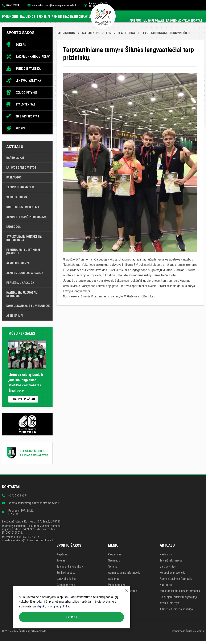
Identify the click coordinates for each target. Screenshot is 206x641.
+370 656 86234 (17, 495)
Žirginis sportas (27, 116)
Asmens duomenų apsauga (24, 273)
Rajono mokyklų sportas (184, 20)
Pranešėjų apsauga (20, 282)
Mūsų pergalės (153, 20)
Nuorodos (13, 226)
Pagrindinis (10, 16)
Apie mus (135, 20)
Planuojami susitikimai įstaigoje (23, 251)
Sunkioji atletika (28, 68)
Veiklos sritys (16, 197)
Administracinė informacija (72, 16)
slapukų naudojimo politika (53, 606)
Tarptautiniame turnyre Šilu (166, 33)
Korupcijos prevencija (22, 207)
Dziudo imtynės (26, 92)
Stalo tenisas (25, 104)
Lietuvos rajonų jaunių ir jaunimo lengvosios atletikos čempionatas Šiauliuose (27, 379)
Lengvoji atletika (28, 80)
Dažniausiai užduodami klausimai (22, 294)
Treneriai (43, 16)
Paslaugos (14, 177)
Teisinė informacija (20, 187)
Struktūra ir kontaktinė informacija (24, 238)
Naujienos (27, 16)
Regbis (20, 128)
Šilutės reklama (194, 631)
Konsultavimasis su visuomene (28, 305)
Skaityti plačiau (23, 399)
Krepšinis (62, 554)
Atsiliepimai (14, 315)
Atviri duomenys (18, 263)
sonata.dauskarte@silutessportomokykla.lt (54, 5)
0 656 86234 (12, 5)
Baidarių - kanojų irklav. (33, 56)
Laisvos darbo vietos (21, 167)
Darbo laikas (15, 157)
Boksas (21, 44)
